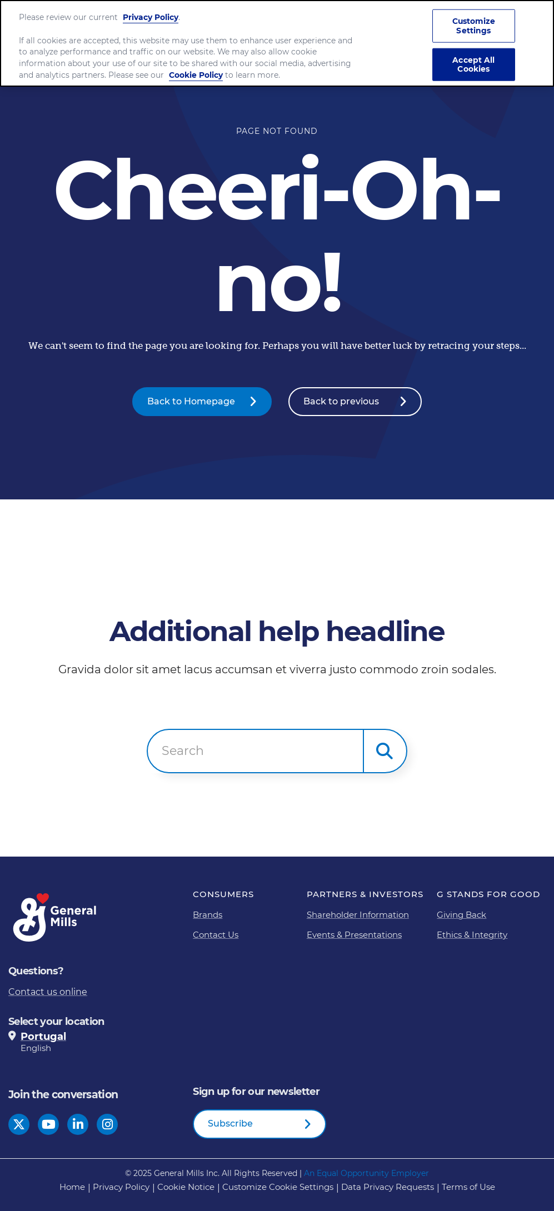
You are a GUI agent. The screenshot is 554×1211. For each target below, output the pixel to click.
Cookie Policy (196, 72)
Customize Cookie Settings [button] (277, 1187)
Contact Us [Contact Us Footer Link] (215, 934)
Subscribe (230, 1123)
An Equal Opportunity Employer (366, 1173)
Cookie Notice (185, 1187)
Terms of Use (468, 1187)
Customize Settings (473, 23)
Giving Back (461, 914)
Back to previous (341, 401)
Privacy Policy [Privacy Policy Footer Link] (121, 1187)
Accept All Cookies (473, 62)
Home (72, 1187)
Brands (207, 914)
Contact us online (47, 992)
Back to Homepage (191, 401)
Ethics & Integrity (472, 934)
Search (183, 750)
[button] (385, 751)
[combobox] (255, 751)
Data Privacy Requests (387, 1187)
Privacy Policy (150, 15)
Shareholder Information (358, 914)
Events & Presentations (354, 934)
